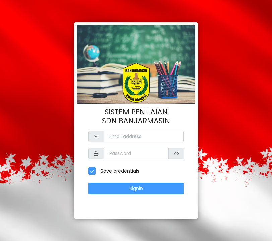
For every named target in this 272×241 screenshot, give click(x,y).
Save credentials (119, 171)
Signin (136, 188)
